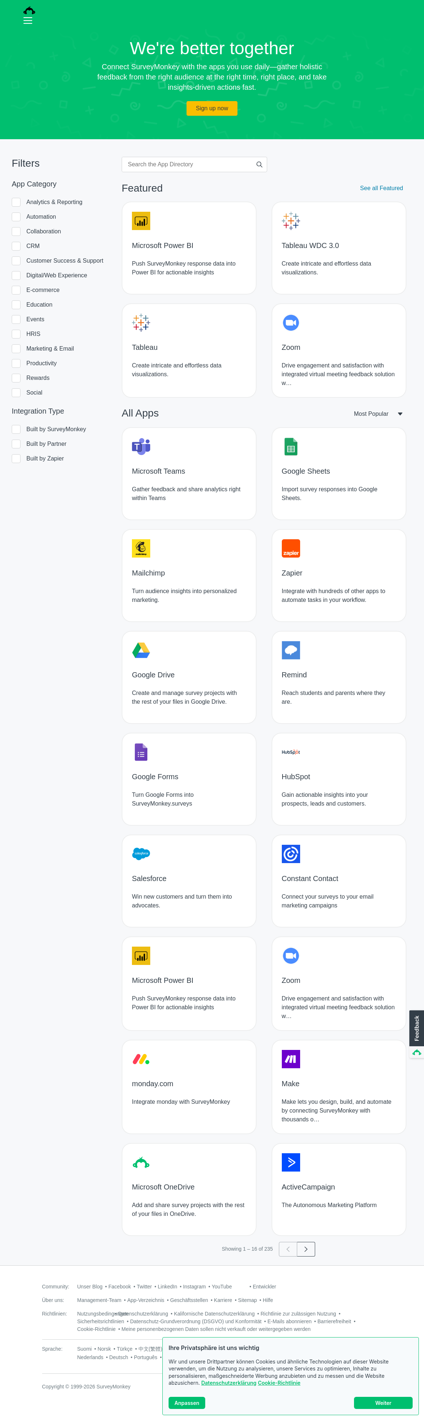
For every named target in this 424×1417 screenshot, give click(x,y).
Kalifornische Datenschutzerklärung (214, 1314)
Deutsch (118, 1357)
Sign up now (212, 108)
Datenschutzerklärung (229, 1386)
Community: (56, 1287)
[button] (416, 1035)
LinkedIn (167, 1287)
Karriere (223, 1300)
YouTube (222, 1287)
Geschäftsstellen (189, 1300)
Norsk (104, 1349)
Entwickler (264, 1287)
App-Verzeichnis (145, 1300)
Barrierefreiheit (334, 1321)
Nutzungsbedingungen (103, 1314)
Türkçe (125, 1349)
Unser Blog (90, 1287)
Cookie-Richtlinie (279, 1386)
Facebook (119, 1287)
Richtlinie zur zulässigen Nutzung (298, 1314)
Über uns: (53, 1300)
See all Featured (381, 188)
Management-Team (99, 1300)
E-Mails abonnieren (290, 1321)
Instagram (194, 1287)
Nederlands (90, 1357)
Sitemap (247, 1300)
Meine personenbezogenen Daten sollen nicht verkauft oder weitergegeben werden (216, 1329)
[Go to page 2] (306, 1249)
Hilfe (268, 1300)
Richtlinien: (54, 1314)
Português (145, 1357)
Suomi (84, 1349)
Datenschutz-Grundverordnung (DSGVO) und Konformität (196, 1321)
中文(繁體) (150, 1349)
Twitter (144, 1287)
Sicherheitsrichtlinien (100, 1321)
